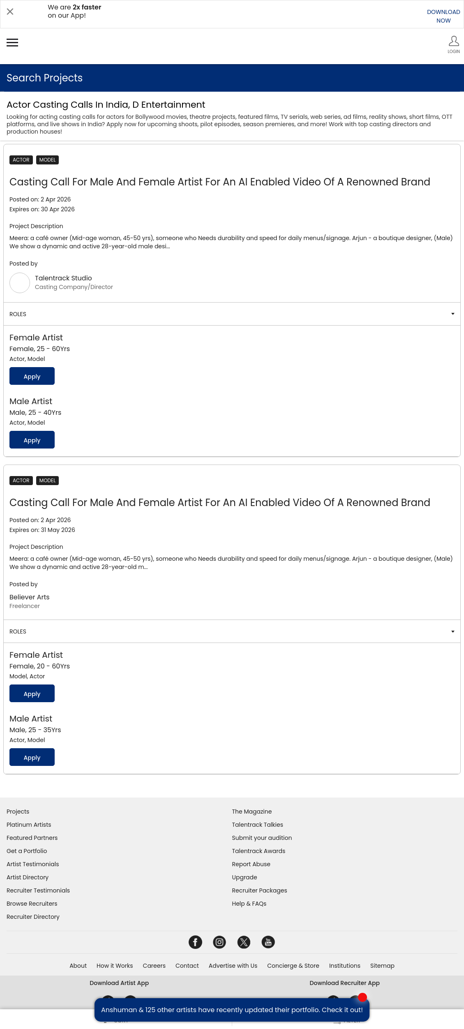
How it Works (115, 965)
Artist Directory (27, 877)
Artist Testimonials (33, 864)
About (78, 965)
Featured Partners (32, 838)
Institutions (344, 965)
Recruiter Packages (259, 890)
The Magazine (252, 811)
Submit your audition (262, 838)
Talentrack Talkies (257, 824)
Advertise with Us (233, 965)
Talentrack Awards (259, 851)
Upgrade (244, 877)
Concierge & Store (293, 965)
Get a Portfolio (27, 851)
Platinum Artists (29, 824)
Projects (18, 811)
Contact (187, 965)
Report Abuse (251, 864)
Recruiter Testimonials (38, 890)
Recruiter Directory (33, 916)
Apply (31, 376)
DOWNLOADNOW (443, 16)
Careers (154, 965)
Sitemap (382, 965)
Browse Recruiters (32, 903)
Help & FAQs (249, 903)
